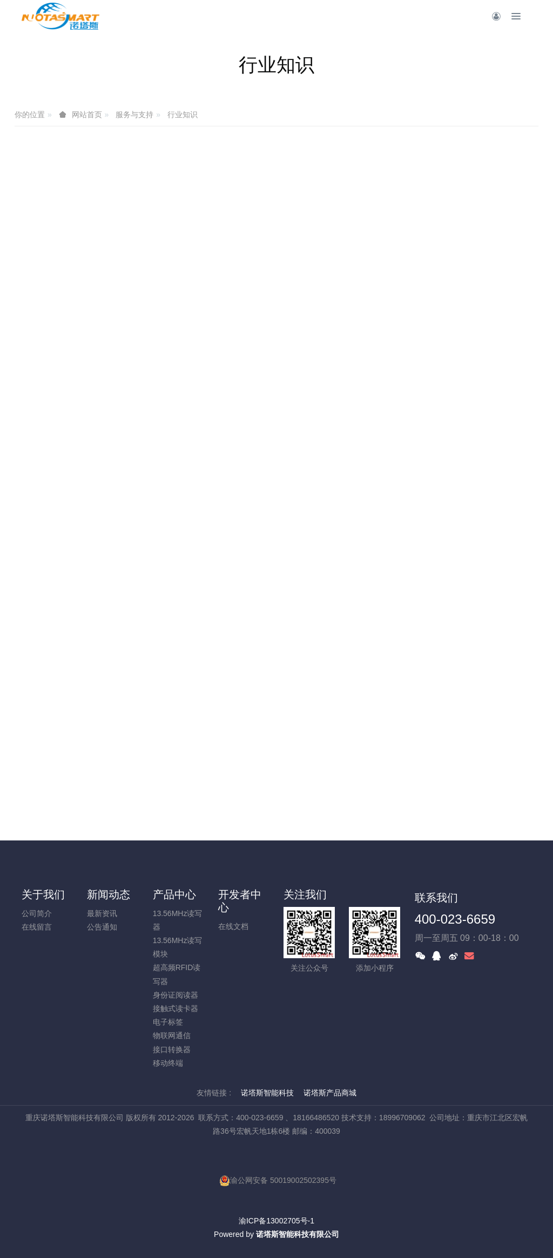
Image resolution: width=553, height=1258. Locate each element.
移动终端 (168, 1063)
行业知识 (182, 114)
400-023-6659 (455, 919)
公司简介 (37, 913)
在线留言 (37, 927)
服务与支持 (134, 114)
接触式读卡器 (175, 1008)
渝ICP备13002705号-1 (276, 1220)
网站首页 (87, 114)
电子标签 (168, 1022)
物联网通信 (172, 1035)
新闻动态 (108, 894)
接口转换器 (172, 1049)
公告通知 (102, 927)
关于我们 (43, 894)
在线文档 (233, 926)
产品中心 (174, 894)
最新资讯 (102, 913)
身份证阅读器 (175, 995)
